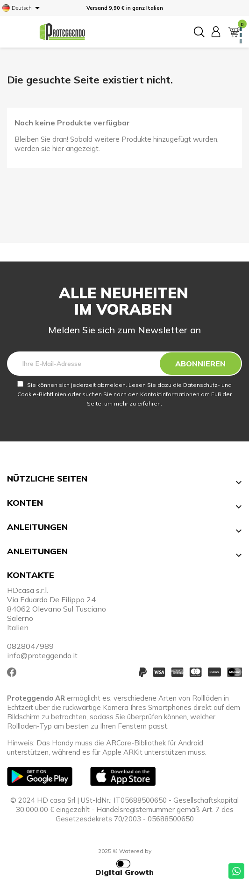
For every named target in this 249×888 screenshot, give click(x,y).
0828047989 (30, 646)
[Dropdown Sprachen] (22, 8)
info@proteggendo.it (42, 655)
